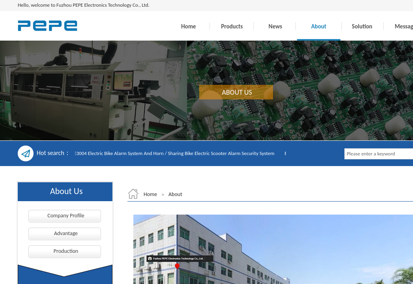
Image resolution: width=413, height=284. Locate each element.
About (318, 26)
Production (66, 251)
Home (188, 26)
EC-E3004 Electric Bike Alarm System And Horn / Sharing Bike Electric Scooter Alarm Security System (172, 153)
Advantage (66, 233)
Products (232, 26)
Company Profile (65, 215)
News (275, 26)
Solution (362, 26)
